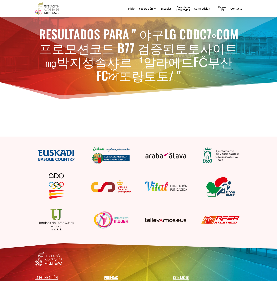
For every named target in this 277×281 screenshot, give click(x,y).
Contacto (236, 8)
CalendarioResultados (183, 8)
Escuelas (166, 8)
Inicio (131, 8)
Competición (202, 8)
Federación (146, 8)
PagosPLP (222, 8)
